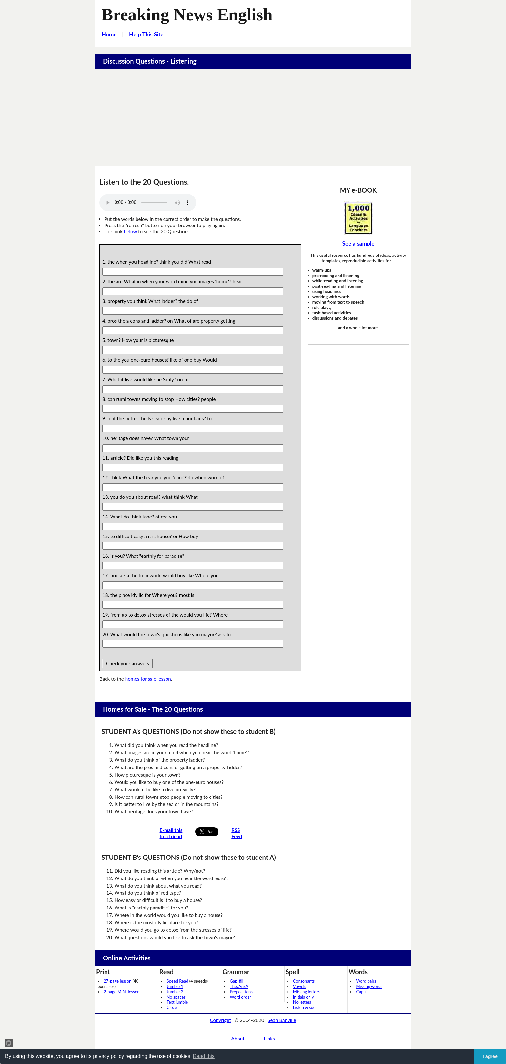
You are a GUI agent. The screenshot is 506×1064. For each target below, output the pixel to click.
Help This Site (146, 34)
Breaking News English (187, 14)
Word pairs (366, 981)
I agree (490, 1056)
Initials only (303, 996)
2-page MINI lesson (121, 991)
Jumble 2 (175, 991)
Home (109, 34)
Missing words (369, 986)
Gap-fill (236, 981)
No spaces (176, 996)
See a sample (358, 243)
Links (269, 1038)
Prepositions (241, 991)
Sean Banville (282, 1020)
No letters (302, 1002)
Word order (240, 996)
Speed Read (177, 981)
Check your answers (127, 663)
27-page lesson (117, 981)
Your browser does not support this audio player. (147, 202)
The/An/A (239, 986)
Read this (204, 1056)
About (237, 1038)
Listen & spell (305, 1007)
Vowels (299, 986)
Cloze (172, 1007)
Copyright (220, 1020)
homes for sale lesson (148, 679)
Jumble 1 (175, 986)
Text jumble (177, 1002)
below (130, 231)
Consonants (304, 981)
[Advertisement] (253, 117)
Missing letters (306, 991)
